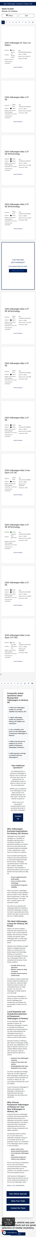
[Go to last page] (32, 683)
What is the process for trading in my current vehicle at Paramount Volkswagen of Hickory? (17, 744)
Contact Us (18, 817)
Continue (18, 1234)
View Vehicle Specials (18, 1194)
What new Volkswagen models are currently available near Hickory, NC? (17, 709)
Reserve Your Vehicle (18, 270)
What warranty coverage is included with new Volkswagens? (17, 755)
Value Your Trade (18, 1201)
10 (33, 22)
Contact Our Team (18, 1208)
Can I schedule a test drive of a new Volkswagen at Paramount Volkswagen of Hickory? (18, 732)
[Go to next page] (28, 683)
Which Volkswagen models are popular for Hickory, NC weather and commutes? (17, 720)
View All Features (18, 67)
